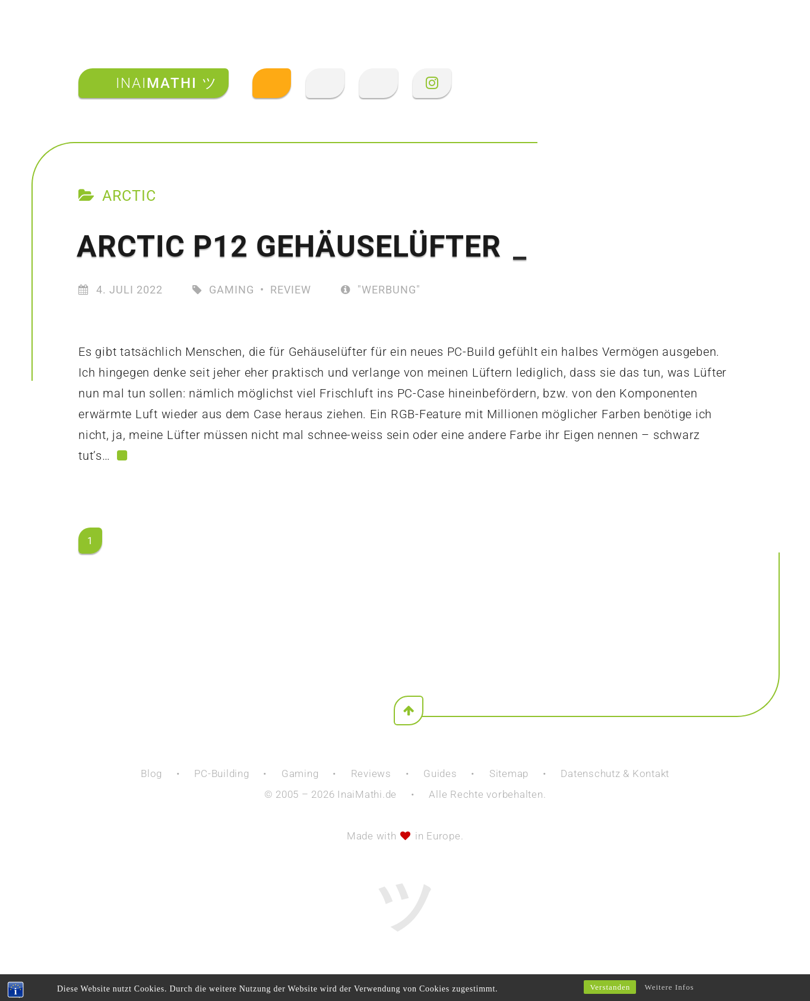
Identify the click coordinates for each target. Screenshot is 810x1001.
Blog (151, 773)
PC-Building (221, 773)
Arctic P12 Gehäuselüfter (302, 246)
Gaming (231, 289)
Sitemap (509, 773)
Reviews (371, 773)
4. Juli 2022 (129, 289)
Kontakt (650, 773)
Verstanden (610, 987)
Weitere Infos (669, 987)
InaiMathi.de (367, 794)
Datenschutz (590, 773)
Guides (440, 773)
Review (290, 289)
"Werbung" (380, 289)
